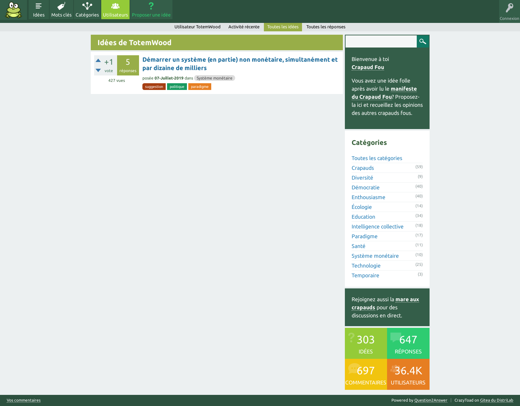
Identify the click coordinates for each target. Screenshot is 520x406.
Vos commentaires (23, 400)
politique (177, 87)
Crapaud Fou (368, 67)
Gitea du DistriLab (496, 400)
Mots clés (61, 15)
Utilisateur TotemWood (197, 26)
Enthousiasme (368, 197)
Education (363, 217)
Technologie (366, 265)
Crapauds (363, 168)
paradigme (200, 87)
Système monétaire (214, 78)
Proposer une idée (151, 15)
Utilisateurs (115, 15)
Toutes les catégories (377, 158)
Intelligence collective (378, 226)
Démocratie (366, 187)
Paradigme (365, 236)
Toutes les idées (283, 26)
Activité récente (243, 26)
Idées (39, 15)
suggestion (154, 87)
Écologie (362, 207)
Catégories (87, 15)
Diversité (362, 178)
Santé (358, 246)
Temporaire (365, 275)
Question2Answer (430, 400)
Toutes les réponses (326, 26)
